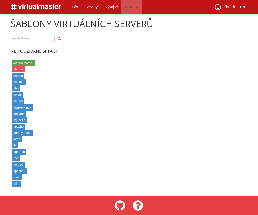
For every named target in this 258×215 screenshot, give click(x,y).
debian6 (19, 114)
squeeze (19, 120)
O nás (73, 7)
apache (18, 126)
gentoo (18, 164)
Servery (91, 7)
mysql (17, 94)
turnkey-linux (22, 107)
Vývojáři (111, 7)
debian (18, 75)
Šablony (131, 7)
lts (15, 145)
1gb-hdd (19, 152)
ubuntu (18, 69)
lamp (16, 139)
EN (242, 7)
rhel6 (16, 177)
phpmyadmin (22, 133)
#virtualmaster (23, 63)
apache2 (19, 171)
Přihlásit (225, 7)
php (16, 88)
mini (16, 183)
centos (18, 101)
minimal (18, 82)
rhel (16, 158)
